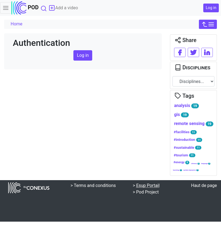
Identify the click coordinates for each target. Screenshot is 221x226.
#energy (181, 162)
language (205, 163)
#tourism (184, 155)
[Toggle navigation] (5, 8)
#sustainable (187, 147)
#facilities (185, 132)
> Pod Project (146, 192)
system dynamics (191, 170)
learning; (177, 170)
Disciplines (192, 67)
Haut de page (204, 185)
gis (181, 114)
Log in (211, 7)
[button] (208, 24)
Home (16, 23)
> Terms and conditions (93, 185)
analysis (186, 105)
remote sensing (193, 123)
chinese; (195, 163)
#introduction (188, 140)
